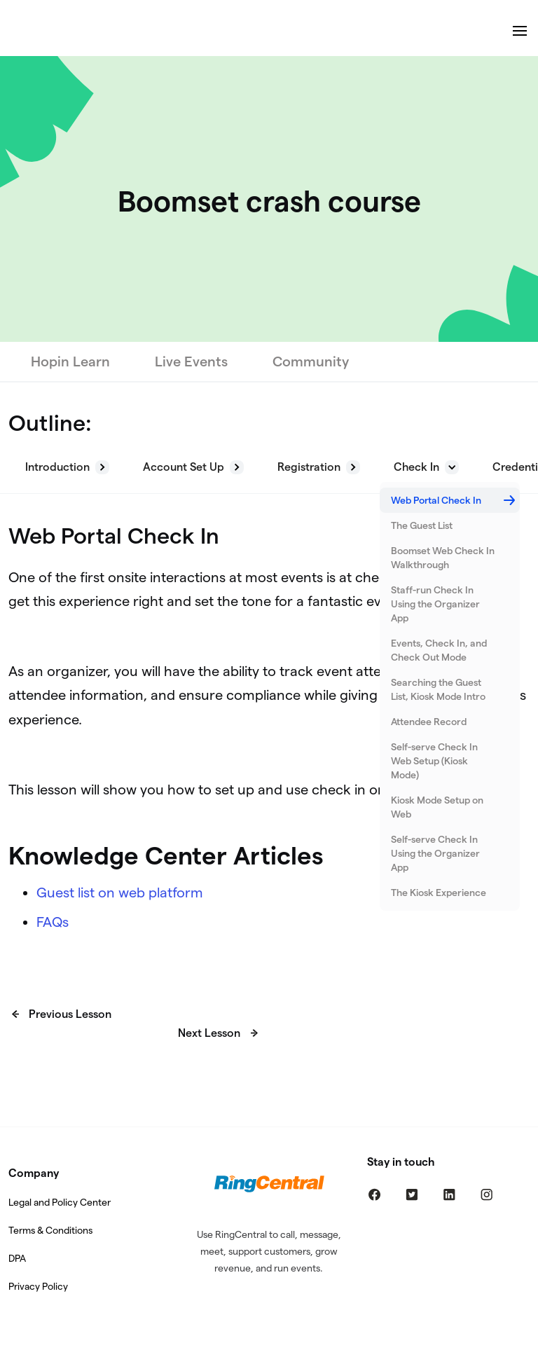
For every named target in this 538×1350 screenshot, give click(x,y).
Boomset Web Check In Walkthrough (443, 557)
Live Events (191, 361)
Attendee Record (429, 721)
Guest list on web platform (119, 892)
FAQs (52, 922)
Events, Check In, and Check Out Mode (439, 650)
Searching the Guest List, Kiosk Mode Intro (438, 689)
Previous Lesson (70, 1014)
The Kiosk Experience (438, 892)
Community (311, 361)
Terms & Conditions (50, 1230)
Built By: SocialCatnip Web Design (269, 1340)
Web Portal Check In (436, 500)
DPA (17, 1258)
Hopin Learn (70, 361)
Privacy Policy (38, 1286)
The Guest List (422, 525)
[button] (67, 467)
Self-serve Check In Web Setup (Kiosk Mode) (434, 760)
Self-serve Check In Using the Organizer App (435, 853)
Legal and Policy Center (59, 1202)
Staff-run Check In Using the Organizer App (435, 604)
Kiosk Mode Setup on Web (437, 807)
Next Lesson (209, 1033)
